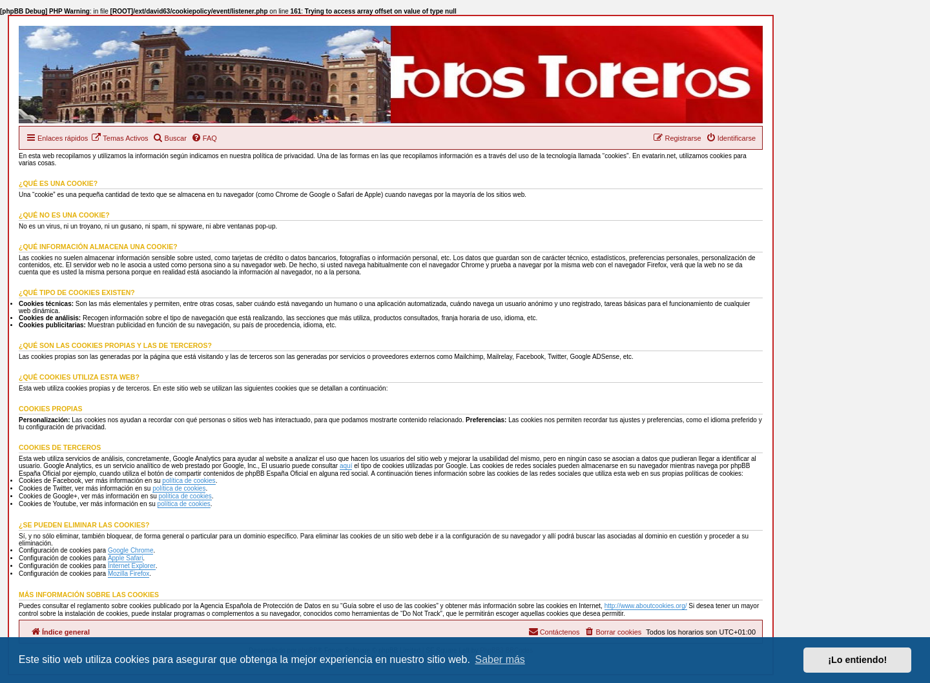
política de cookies (188, 480)
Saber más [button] (500, 659)
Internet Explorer (132, 565)
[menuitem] (119, 138)
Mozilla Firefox (128, 573)
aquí (346, 465)
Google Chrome (131, 550)
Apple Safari (125, 558)
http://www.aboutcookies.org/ (645, 605)
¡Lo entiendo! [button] (857, 660)
